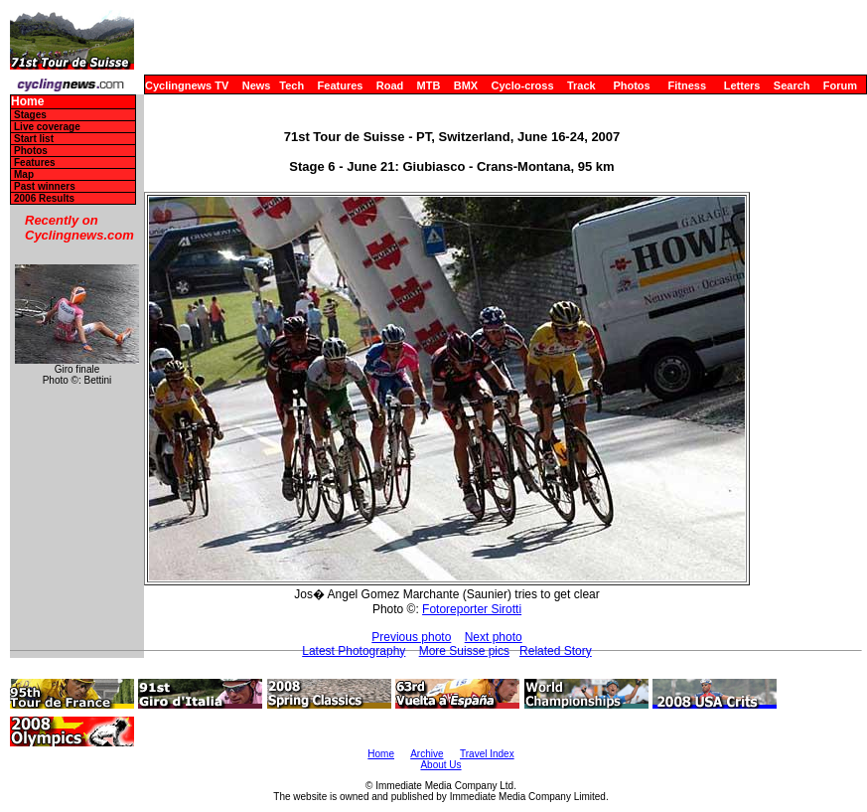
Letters (742, 85)
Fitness (686, 85)
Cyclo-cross (523, 85)
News (256, 85)
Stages (30, 114)
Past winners (44, 186)
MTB (429, 85)
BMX (466, 85)
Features (340, 85)
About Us (440, 764)
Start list (34, 138)
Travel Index (487, 753)
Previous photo (411, 637)
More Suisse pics (464, 651)
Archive (426, 753)
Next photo (493, 637)
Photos (631, 85)
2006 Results (44, 198)
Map (24, 174)
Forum (840, 85)
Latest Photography (353, 651)
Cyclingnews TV (186, 85)
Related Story (555, 651)
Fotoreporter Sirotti (471, 609)
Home (27, 101)
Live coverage (47, 126)
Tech (291, 85)
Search (792, 85)
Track (581, 85)
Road (390, 85)
